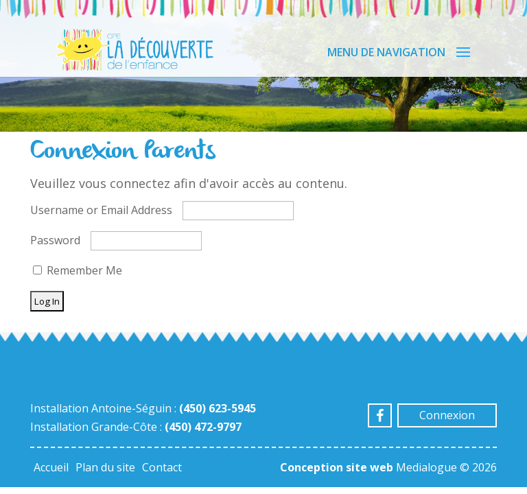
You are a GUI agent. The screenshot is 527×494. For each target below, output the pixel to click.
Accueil (51, 467)
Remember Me (77, 270)
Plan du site (105, 467)
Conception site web (336, 467)
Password (55, 240)
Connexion (447, 415)
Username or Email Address (101, 209)
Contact (162, 467)
